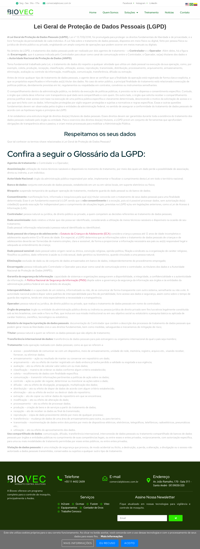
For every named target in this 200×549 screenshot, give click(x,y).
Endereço (161, 476)
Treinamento (151, 12)
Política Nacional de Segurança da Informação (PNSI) (56, 280)
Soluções (131, 12)
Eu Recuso (107, 543)
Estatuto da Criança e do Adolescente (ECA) (86, 233)
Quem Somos (110, 12)
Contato (185, 12)
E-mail (115, 476)
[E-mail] (105, 478)
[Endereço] (148, 480)
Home (92, 12)
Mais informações (112, 536)
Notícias (169, 12)
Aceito (129, 543)
